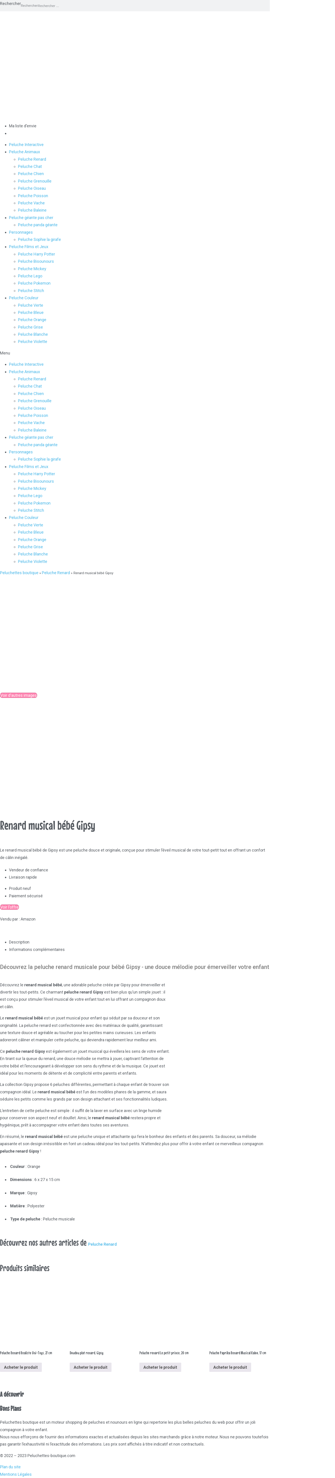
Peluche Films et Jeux (28, 246)
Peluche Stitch (31, 290)
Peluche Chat (30, 166)
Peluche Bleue (31, 312)
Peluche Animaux (24, 151)
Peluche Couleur (23, 297)
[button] (167, 353)
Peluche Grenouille (34, 181)
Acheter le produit (21, 1367)
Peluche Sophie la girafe (39, 239)
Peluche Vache (31, 203)
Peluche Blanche (33, 334)
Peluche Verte (30, 305)
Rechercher (10, 3)
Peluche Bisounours (36, 261)
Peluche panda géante (38, 224)
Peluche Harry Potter (36, 254)
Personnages (21, 232)
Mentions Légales (16, 1474)
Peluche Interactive (26, 144)
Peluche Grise (30, 327)
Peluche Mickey (32, 268)
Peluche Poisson (33, 195)
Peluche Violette (32, 341)
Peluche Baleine (32, 210)
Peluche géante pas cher (31, 217)
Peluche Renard (32, 159)
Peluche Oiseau (32, 188)
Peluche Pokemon (34, 283)
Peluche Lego (30, 276)
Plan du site (10, 1466)
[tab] (139, 942)
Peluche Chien (31, 173)
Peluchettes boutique (19, 572)
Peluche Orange (32, 319)
